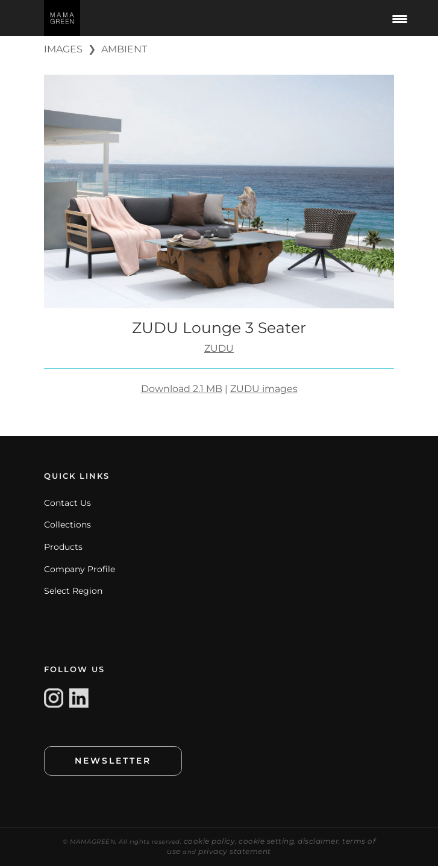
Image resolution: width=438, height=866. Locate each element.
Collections (67, 524)
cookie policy (210, 841)
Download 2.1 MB (181, 388)
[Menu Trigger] (399, 18)
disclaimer (318, 841)
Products (63, 546)
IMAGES (63, 49)
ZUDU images (264, 388)
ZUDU (219, 348)
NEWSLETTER (113, 760)
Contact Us (67, 502)
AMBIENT (124, 49)
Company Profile (79, 569)
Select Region (73, 590)
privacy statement (234, 851)
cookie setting (266, 841)
